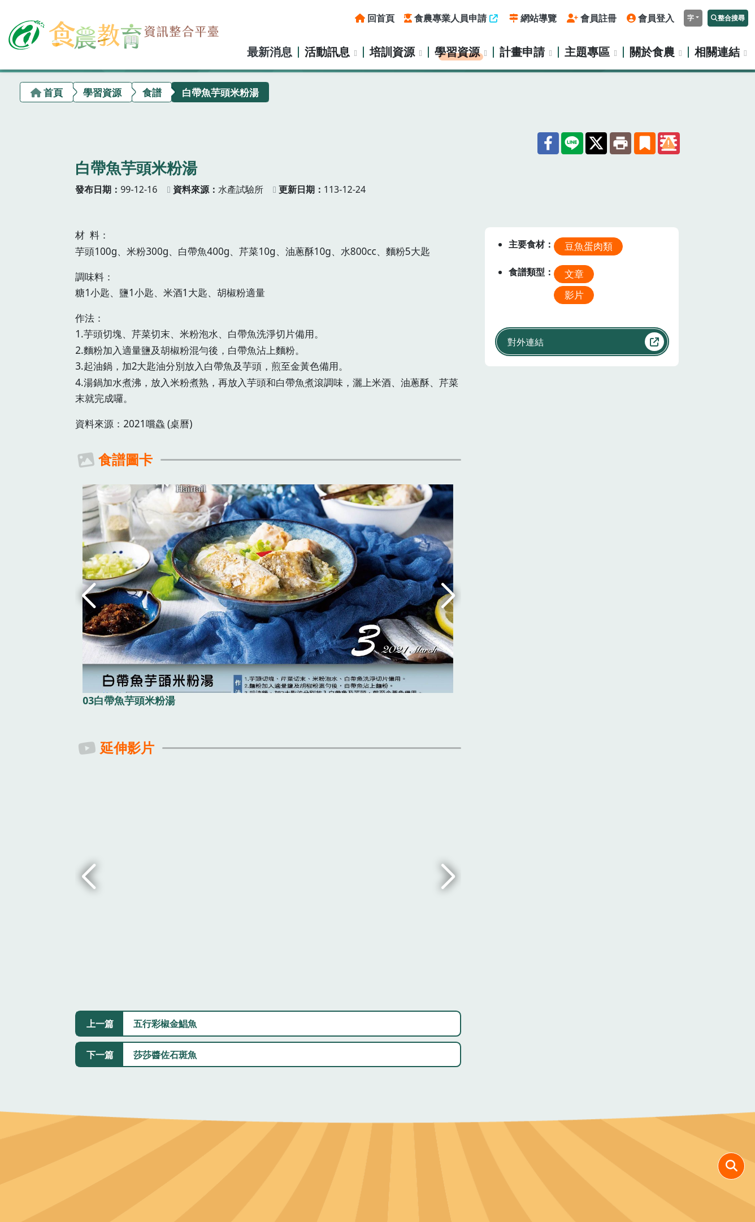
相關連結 (717, 51)
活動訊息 (327, 51)
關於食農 (652, 51)
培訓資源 (392, 51)
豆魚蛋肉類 (589, 246)
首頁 (53, 92)
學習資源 (457, 51)
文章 (574, 273)
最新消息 (269, 51)
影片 (574, 294)
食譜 (152, 92)
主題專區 (587, 51)
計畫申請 (522, 51)
